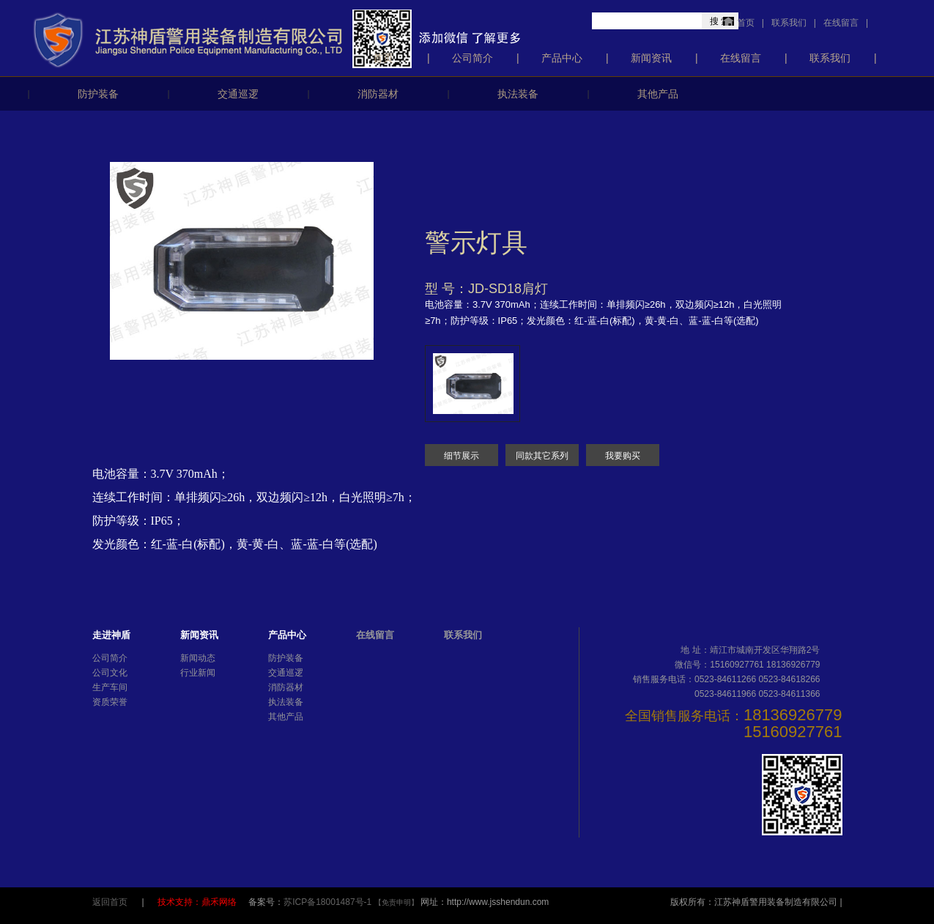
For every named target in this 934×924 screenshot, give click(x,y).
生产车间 (109, 687)
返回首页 (109, 902)
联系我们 (789, 23)
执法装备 (517, 94)
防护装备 (98, 94)
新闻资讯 (651, 58)
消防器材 (378, 94)
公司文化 (109, 673)
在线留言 (841, 23)
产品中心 (561, 58)
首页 (746, 23)
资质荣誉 (109, 702)
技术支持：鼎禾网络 (198, 902)
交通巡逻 (238, 94)
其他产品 (657, 94)
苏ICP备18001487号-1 (328, 902)
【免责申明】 (396, 902)
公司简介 (472, 58)
